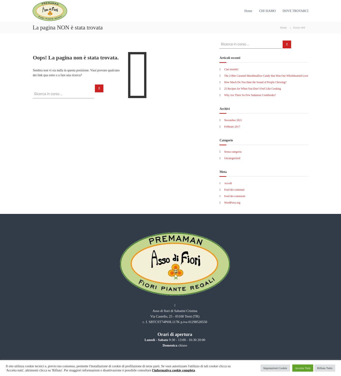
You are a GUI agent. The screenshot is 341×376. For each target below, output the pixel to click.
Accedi (228, 183)
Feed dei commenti (234, 196)
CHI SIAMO (267, 11)
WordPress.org (232, 202)
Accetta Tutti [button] (303, 368)
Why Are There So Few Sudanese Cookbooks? (250, 95)
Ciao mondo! (231, 69)
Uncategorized (232, 158)
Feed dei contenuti (234, 189)
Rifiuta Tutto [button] (324, 368)
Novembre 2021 (233, 120)
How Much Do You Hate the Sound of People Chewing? (255, 82)
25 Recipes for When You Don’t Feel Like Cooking (252, 88)
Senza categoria (233, 151)
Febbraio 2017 (232, 126)
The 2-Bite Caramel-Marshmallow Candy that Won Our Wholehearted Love (266, 75)
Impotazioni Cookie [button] (275, 368)
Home (248, 11)
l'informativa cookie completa (173, 370)
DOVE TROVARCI (295, 11)
